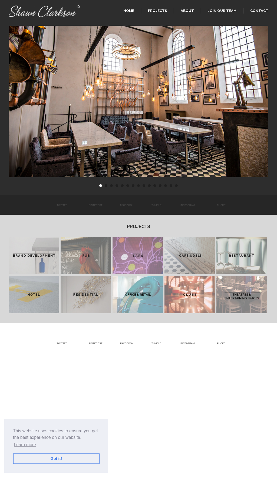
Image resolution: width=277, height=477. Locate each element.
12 (160, 185)
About (187, 11)
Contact (259, 11)
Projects (157, 11)
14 (171, 185)
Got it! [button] (56, 458)
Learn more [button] (25, 444)
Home (128, 11)
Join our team (222, 11)
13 (165, 185)
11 (154, 185)
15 (176, 185)
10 (149, 185)
